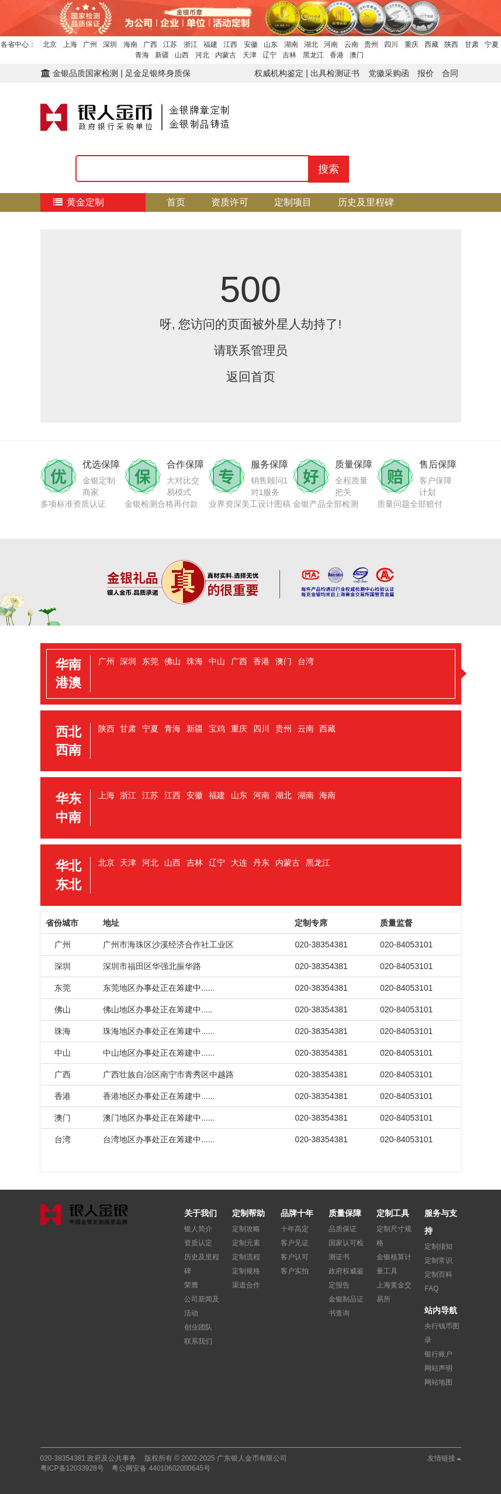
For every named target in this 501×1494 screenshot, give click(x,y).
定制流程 (258, 221)
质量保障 (131, 221)
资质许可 (229, 202)
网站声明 (438, 1368)
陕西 (451, 44)
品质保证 (343, 1229)
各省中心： (18, 44)
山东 (271, 44)
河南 (331, 44)
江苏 (170, 44)
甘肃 (472, 44)
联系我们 (198, 1341)
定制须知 (438, 1246)
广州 (90, 44)
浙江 (191, 44)
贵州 (371, 44)
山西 (182, 55)
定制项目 (293, 202)
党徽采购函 (388, 73)
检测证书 (68, 221)
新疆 (162, 55)
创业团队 (198, 1327)
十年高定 (295, 1229)
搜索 (328, 169)
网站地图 (438, 1382)
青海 (142, 55)
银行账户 (438, 1354)
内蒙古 (225, 55)
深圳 (110, 44)
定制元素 (246, 1243)
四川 (391, 44)
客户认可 (295, 1257)
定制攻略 (246, 1229)
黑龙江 (313, 55)
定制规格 (246, 1271)
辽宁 (269, 55)
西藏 (431, 44)
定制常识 (438, 1260)
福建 (210, 44)
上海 (70, 44)
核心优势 (194, 221)
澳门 (357, 55)
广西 (150, 44)
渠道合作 (246, 1285)
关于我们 (321, 221)
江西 (230, 44)
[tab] (250, 674)
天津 (250, 55)
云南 (351, 44)
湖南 (291, 44)
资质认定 (198, 1243)
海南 (130, 44)
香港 (337, 55)
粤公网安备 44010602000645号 (161, 1468)
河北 (202, 55)
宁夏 (492, 44)
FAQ (431, 1289)
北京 (50, 44)
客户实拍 (295, 1271)
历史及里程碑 (366, 202)
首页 (176, 202)
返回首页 (250, 376)
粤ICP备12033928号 (72, 1468)
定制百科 (438, 1274)
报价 (425, 73)
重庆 (412, 44)
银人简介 (198, 1229)
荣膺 (191, 1285)
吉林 (289, 55)
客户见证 (295, 1243)
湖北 (311, 44)
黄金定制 (78, 202)
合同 (450, 73)
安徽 (251, 44)
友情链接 (444, 1458)
